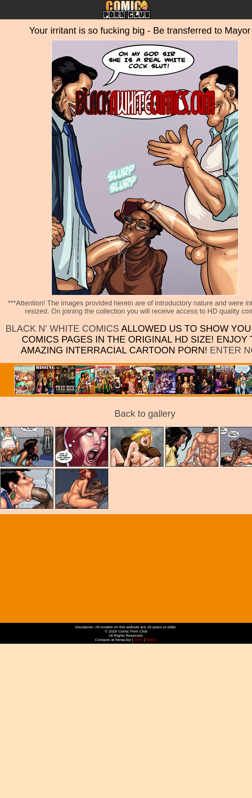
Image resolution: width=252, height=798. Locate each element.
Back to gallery (144, 413)
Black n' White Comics (62, 328)
